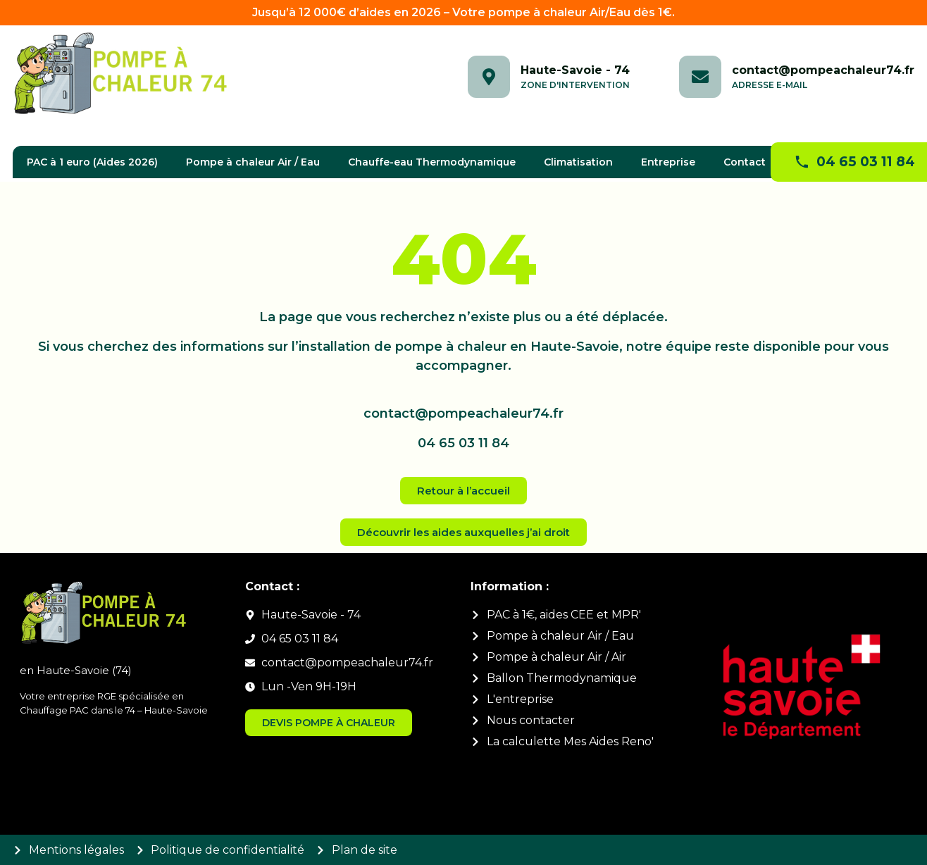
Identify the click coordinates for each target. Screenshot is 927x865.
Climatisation (578, 162)
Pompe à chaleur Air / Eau (253, 162)
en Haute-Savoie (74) (76, 670)
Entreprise (668, 162)
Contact (744, 162)
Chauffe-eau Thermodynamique (432, 162)
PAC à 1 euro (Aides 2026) (92, 162)
